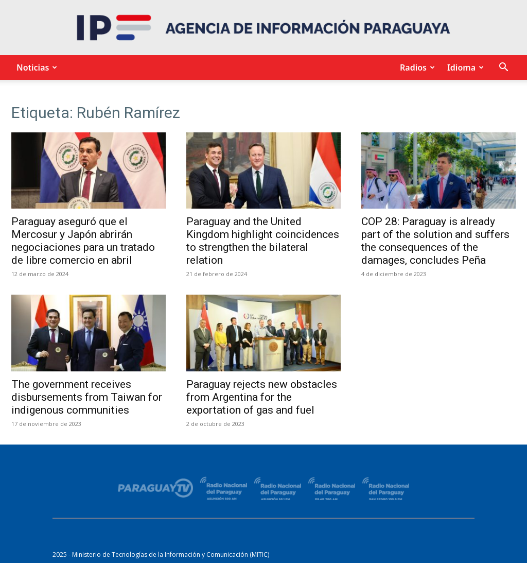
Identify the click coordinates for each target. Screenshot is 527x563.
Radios (416, 67)
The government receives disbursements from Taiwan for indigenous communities (86, 397)
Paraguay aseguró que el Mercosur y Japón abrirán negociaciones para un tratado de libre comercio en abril (83, 240)
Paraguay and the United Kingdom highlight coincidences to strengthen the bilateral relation (262, 240)
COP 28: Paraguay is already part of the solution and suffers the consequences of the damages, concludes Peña (435, 240)
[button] (503, 68)
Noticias (35, 67)
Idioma (464, 67)
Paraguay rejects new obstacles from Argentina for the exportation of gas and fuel (261, 397)
